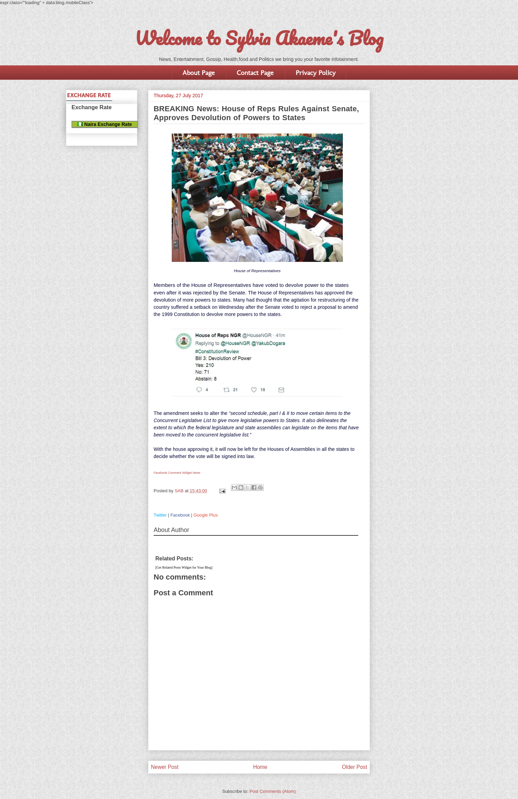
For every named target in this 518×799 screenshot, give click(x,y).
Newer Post (165, 767)
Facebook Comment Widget (173, 472)
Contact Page (255, 72)
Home (260, 767)
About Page (198, 72)
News (196, 472)
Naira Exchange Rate (104, 124)
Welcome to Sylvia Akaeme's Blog (259, 38)
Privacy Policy (316, 72)
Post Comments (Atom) (272, 791)
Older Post (354, 767)
